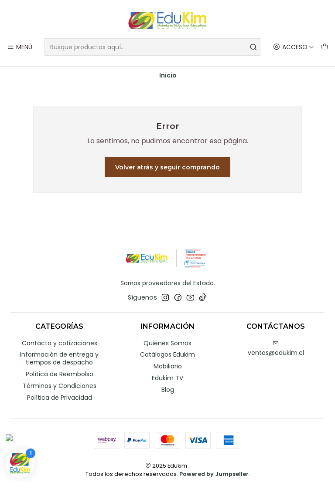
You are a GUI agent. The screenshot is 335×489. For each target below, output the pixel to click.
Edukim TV (167, 378)
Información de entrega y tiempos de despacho (59, 358)
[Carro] (324, 47)
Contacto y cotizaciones (59, 343)
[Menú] (19, 47)
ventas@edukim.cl (276, 349)
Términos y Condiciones (59, 385)
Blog (167, 389)
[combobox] (152, 47)
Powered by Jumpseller (214, 474)
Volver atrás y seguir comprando (167, 167)
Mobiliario (168, 366)
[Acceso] (293, 47)
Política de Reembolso (59, 374)
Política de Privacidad (59, 397)
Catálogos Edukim (167, 354)
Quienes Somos (167, 343)
